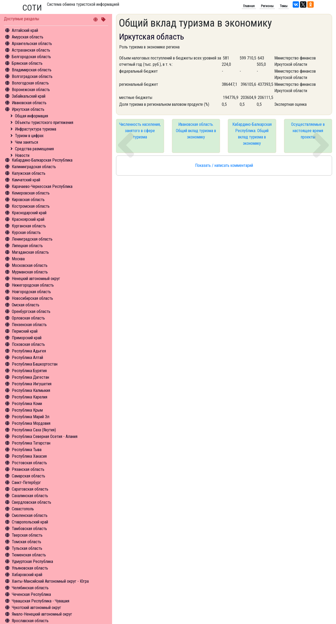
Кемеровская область (31, 193)
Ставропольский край (30, 522)
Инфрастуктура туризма (35, 129)
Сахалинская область (30, 495)
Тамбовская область (29, 528)
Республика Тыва (26, 449)
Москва (18, 258)
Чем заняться (26, 142)
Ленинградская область (32, 239)
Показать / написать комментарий (224, 165)
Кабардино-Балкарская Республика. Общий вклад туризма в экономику (252, 134)
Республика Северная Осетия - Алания (44, 436)
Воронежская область (31, 89)
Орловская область (28, 318)
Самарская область (28, 475)
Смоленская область (30, 515)
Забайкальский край (28, 96)
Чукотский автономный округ (36, 607)
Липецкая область (27, 245)
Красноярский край (28, 219)
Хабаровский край (27, 574)
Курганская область (29, 225)
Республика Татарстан (31, 443)
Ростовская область (29, 462)
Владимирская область (31, 69)
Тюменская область (29, 554)
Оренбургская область (31, 311)
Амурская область (27, 36)
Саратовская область (30, 489)
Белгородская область (31, 56)
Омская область (25, 304)
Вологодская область (30, 83)
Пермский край (25, 331)
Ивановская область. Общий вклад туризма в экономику (196, 130)
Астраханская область (31, 50)
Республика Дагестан (30, 377)
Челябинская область (30, 587)
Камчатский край (26, 179)
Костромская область (31, 206)
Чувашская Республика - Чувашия (40, 600)
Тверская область (27, 535)
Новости (22, 155)
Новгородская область (31, 291)
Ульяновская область (30, 568)
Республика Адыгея (29, 350)
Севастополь (23, 508)
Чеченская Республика (31, 594)
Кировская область (28, 199)
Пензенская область (29, 324)
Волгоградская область (32, 76)
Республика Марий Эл (30, 416)
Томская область (26, 541)
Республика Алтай (27, 357)
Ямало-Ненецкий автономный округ (42, 614)
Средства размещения (34, 148)
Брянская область (27, 63)
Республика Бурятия (29, 370)
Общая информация (31, 115)
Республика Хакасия (29, 456)
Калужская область (28, 173)
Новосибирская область (32, 298)
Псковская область (28, 344)
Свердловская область (31, 502)
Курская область (26, 232)
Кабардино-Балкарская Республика (42, 160)
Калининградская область (34, 166)
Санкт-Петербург (26, 482)
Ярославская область (30, 620)
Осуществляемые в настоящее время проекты (308, 130)
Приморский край (26, 337)
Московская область (30, 265)
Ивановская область (29, 102)
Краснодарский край (29, 212)
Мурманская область (30, 271)
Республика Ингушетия (31, 383)
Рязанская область (28, 469)
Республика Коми (27, 403)
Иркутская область (28, 109)
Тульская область (27, 548)
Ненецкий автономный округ (36, 278)
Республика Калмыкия (31, 390)
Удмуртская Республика (32, 561)
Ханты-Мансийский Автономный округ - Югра (50, 581)
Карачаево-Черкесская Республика (42, 186)
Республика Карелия (29, 397)
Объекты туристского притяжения (44, 122)
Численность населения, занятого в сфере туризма (140, 130)
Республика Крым (27, 410)
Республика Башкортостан (34, 364)
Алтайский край (25, 30)
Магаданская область (30, 252)
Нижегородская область (33, 285)
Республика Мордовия (31, 423)
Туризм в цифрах (29, 135)
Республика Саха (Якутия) (34, 429)
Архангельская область (32, 43)
